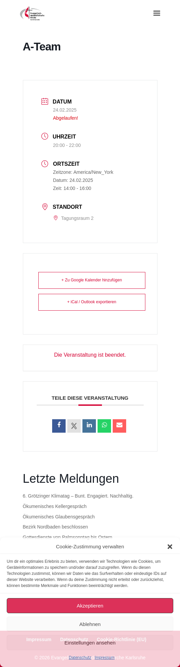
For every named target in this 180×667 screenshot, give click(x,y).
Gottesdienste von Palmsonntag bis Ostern (67, 537)
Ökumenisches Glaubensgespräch (59, 516)
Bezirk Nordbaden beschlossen (55, 526)
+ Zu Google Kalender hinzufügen (92, 280)
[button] (170, 546)
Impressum (104, 657)
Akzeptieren (90, 606)
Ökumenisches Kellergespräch (55, 506)
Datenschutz (80, 657)
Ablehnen (90, 624)
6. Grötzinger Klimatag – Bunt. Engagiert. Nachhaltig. (78, 496)
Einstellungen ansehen (90, 642)
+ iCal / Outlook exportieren (91, 302)
